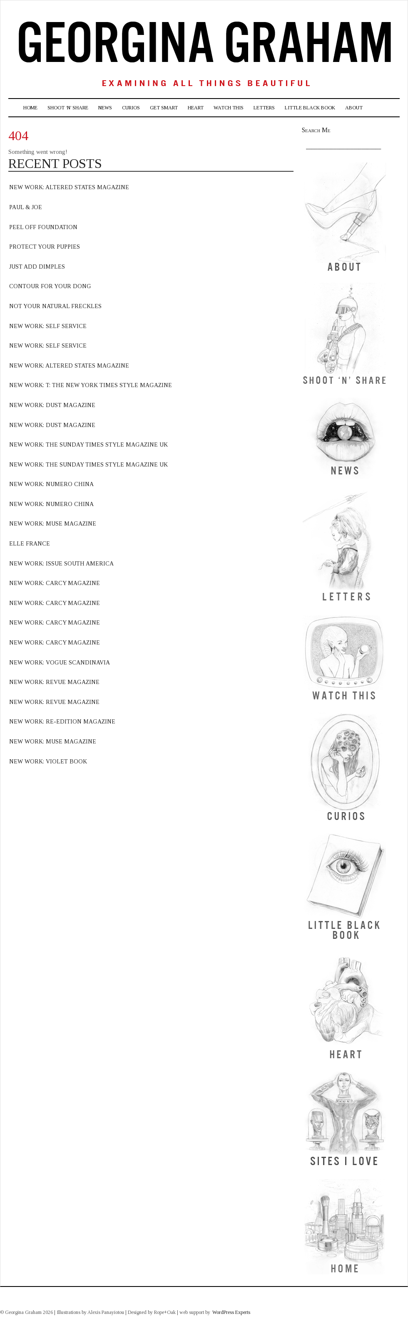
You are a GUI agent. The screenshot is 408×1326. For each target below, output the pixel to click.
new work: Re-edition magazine (62, 722)
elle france (29, 544)
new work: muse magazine (52, 524)
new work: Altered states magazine (69, 366)
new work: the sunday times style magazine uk (88, 445)
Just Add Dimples (37, 267)
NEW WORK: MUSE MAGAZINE (52, 741)
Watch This (229, 108)
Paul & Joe (25, 207)
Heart (196, 108)
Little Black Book (310, 108)
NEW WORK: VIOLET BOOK (48, 761)
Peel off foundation (43, 227)
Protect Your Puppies (44, 247)
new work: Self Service (48, 326)
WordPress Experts (231, 1312)
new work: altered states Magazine (69, 187)
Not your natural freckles (55, 306)
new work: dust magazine (52, 405)
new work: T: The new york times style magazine (90, 385)
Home (30, 108)
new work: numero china (51, 484)
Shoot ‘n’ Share (67, 108)
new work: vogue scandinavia (59, 662)
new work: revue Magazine (54, 682)
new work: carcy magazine (54, 583)
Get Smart (164, 108)
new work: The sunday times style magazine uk (88, 465)
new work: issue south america (61, 564)
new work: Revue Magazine (54, 702)
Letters (264, 108)
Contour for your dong (50, 286)
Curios (131, 108)
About (354, 108)
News (105, 108)
